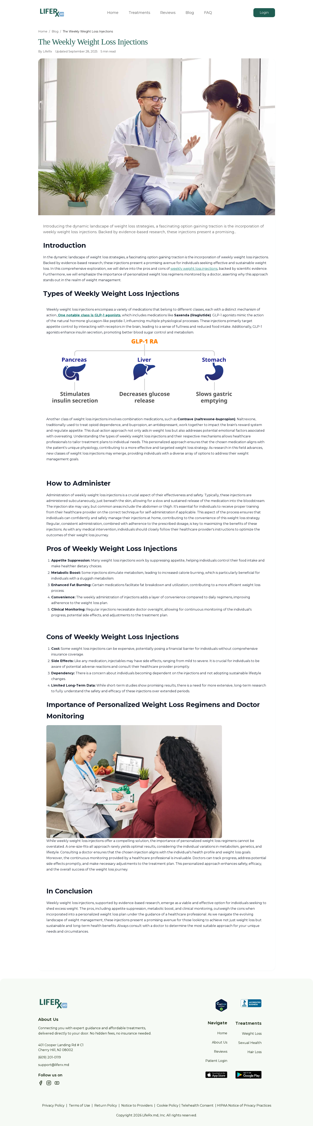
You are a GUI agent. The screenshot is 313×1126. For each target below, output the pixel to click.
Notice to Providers (137, 1105)
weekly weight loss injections (193, 269)
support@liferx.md (53, 1065)
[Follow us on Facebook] (40, 1082)
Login (264, 12)
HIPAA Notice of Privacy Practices (244, 1105)
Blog (190, 12)
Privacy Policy (53, 1105)
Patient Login (216, 1061)
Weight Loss (252, 1034)
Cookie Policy (167, 1105)
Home (112, 12)
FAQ (208, 12)
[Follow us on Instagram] (48, 1082)
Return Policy (105, 1105)
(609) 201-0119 (49, 1057)
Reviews (168, 12)
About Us (219, 1042)
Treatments (139, 12)
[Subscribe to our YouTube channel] (57, 1082)
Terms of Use (79, 1105)
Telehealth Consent (197, 1105)
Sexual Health (250, 1043)
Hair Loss (254, 1052)
